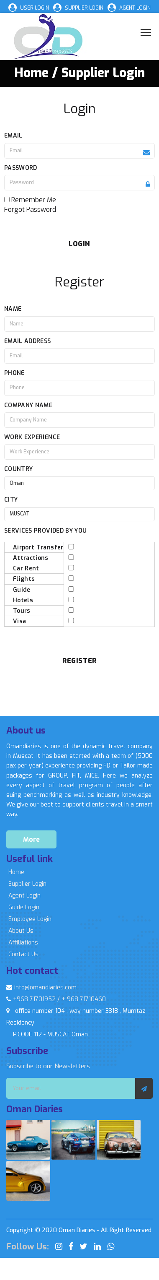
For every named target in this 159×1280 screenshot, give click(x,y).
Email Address (27, 341)
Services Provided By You (45, 531)
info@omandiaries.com (41, 987)
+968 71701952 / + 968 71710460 (56, 999)
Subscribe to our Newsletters (48, 1066)
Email (13, 136)
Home (16, 872)
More (31, 839)
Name (12, 309)
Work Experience (32, 437)
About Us (20, 931)
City (11, 500)
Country (18, 469)
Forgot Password (30, 209)
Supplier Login (27, 884)
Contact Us (23, 954)
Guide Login (23, 907)
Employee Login (29, 919)
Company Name (28, 405)
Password (20, 168)
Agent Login (24, 896)
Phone (14, 373)
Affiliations (23, 943)
